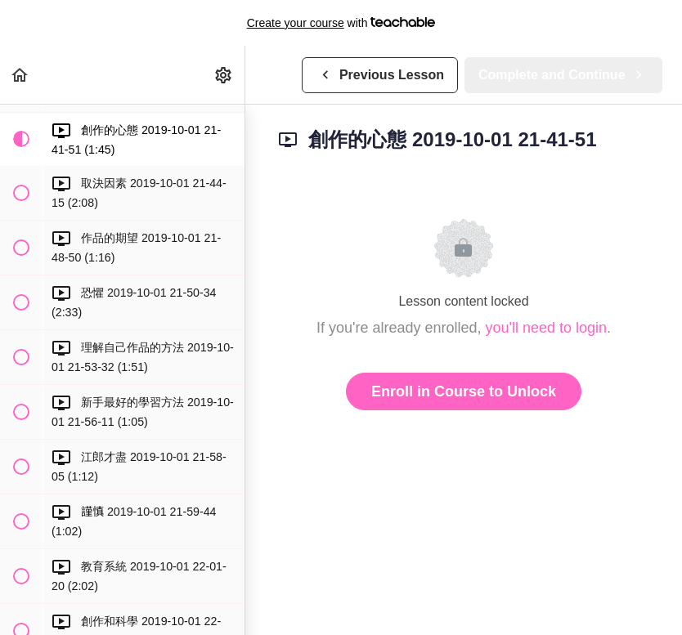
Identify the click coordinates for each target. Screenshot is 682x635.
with (341, 23)
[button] (20, 75)
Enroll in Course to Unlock (463, 391)
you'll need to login (547, 328)
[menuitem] (224, 75)
